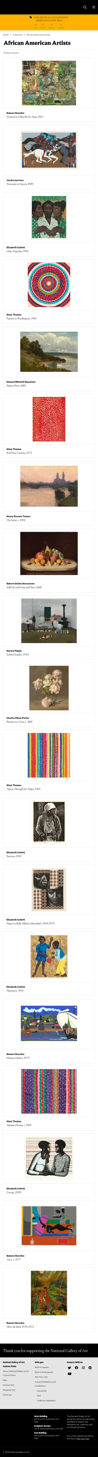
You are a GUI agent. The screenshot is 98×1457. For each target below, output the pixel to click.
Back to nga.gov (42, 1367)
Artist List (7, 1394)
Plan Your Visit (41, 1377)
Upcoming (41, 1390)
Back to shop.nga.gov (44, 1372)
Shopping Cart (9, 1389)
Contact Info (8, 1385)
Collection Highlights (46, 1400)
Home (6, 34)
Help (5, 1380)
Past (39, 1395)
